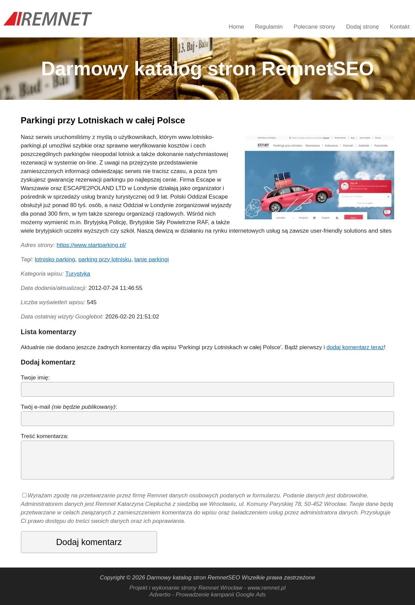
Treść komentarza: (45, 436)
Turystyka (77, 273)
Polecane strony (314, 27)
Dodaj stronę (362, 27)
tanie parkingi (151, 259)
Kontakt (400, 27)
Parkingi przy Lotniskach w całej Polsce (103, 120)
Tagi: (27, 259)
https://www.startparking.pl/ (91, 245)
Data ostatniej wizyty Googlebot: (62, 316)
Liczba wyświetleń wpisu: (53, 302)
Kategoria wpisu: (42, 273)
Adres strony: (38, 245)
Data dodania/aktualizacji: (54, 288)
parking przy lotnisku (104, 259)
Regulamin (269, 27)
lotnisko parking (55, 259)
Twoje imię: (35, 377)
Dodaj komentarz (89, 542)
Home (236, 27)
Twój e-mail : (69, 407)
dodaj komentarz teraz (355, 347)
